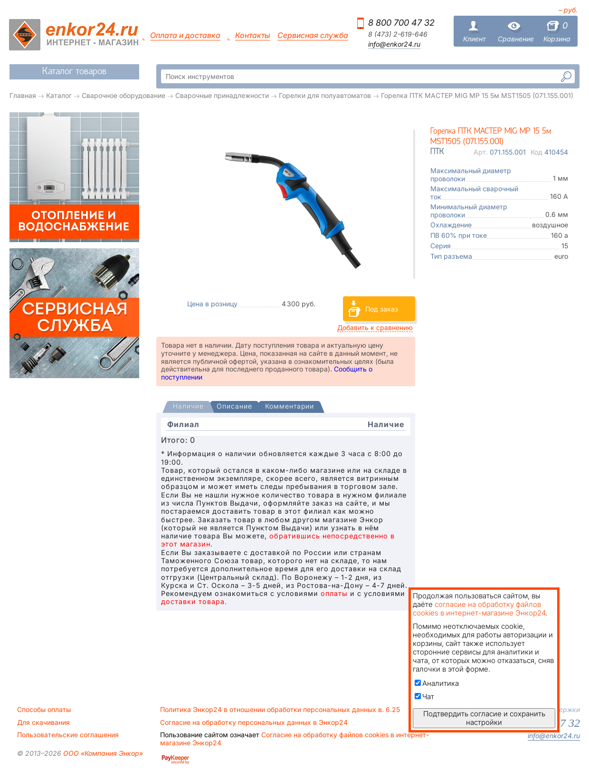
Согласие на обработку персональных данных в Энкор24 (254, 722)
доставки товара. (194, 601)
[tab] (188, 407)
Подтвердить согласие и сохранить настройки (484, 718)
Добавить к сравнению (375, 327)
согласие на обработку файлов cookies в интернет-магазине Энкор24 (479, 608)
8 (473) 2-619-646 (398, 34)
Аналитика (437, 683)
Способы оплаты (44, 709)
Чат (424, 696)
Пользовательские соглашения (68, 735)
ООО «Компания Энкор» (102, 753)
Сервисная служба (312, 35)
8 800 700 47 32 (401, 23)
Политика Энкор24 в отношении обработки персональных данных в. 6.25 (280, 709)
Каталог (59, 95)
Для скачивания (43, 722)
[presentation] (188, 407)
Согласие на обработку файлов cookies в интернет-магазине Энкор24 (294, 739)
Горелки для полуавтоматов (325, 95)
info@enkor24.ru (394, 44)
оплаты (334, 593)
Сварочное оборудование (123, 95)
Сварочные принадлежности (222, 95)
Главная (23, 95)
